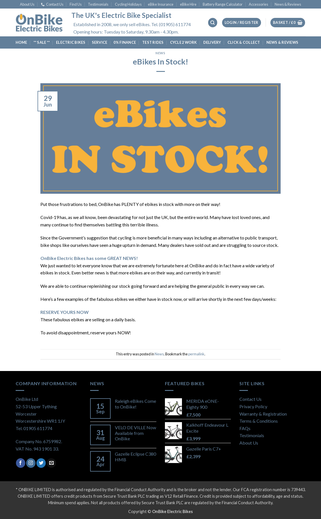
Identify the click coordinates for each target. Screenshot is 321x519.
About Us (27, 4)
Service (99, 42)
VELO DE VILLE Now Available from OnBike (135, 433)
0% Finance (124, 42)
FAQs (244, 428)
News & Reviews (288, 4)
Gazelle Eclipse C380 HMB (135, 456)
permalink (196, 354)
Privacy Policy (253, 406)
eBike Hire (188, 4)
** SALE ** (42, 42)
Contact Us (52, 4)
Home (21, 42)
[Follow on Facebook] (20, 463)
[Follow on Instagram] (31, 463)
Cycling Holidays (128, 4)
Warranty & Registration (263, 413)
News (160, 53)
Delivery (212, 42)
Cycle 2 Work (183, 42)
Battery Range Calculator (223, 4)
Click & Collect (243, 42)
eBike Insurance (160, 4)
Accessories (258, 4)
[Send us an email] (51, 463)
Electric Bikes (71, 42)
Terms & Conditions (258, 421)
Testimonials (98, 4)
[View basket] (287, 22)
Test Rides (153, 42)
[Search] (212, 22)
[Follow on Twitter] (41, 463)
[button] (241, 22)
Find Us (76, 4)
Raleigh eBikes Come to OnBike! (135, 403)
